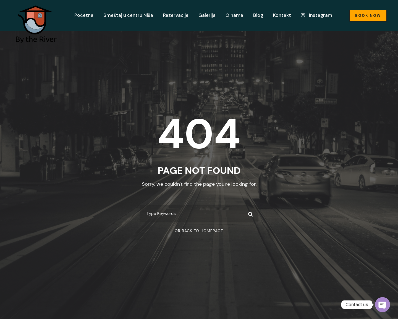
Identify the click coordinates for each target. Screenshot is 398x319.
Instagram (316, 15)
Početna (83, 15)
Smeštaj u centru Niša (128, 15)
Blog (258, 15)
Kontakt (282, 15)
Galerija (207, 15)
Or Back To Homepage (199, 230)
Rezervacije (175, 15)
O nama (234, 15)
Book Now (368, 15)
